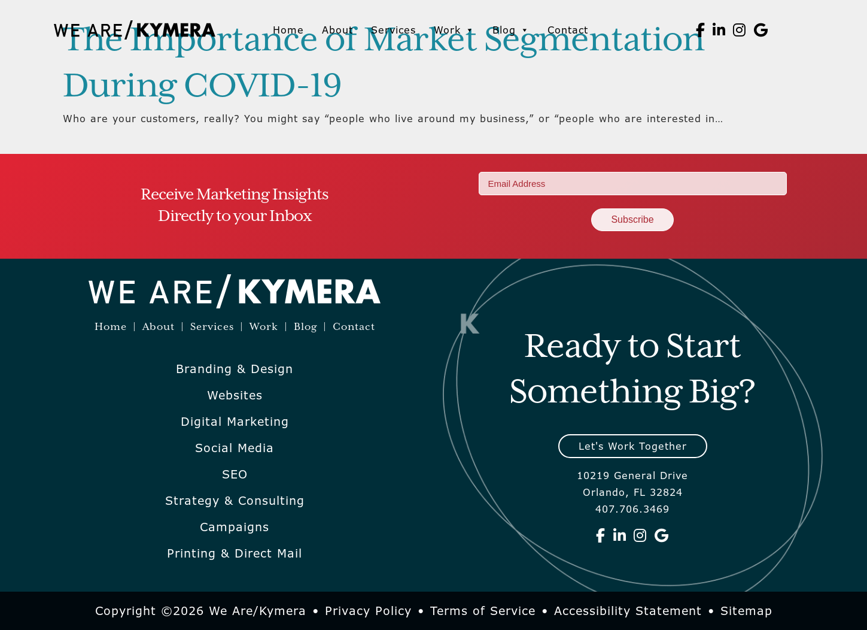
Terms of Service (483, 611)
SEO (235, 474)
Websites (235, 395)
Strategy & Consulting (235, 500)
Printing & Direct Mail (234, 553)
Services (393, 30)
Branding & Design (234, 369)
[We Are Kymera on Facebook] (700, 30)
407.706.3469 (632, 509)
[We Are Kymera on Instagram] (739, 30)
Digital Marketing (235, 421)
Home (288, 30)
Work (454, 30)
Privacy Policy (368, 611)
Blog (511, 30)
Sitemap (746, 611)
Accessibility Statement (628, 611)
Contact (567, 30)
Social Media (234, 448)
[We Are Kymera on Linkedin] (719, 30)
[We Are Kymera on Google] (761, 30)
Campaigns (234, 527)
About (337, 30)
